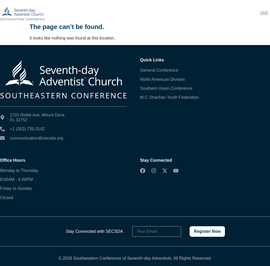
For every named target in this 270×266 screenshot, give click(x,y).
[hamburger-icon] (264, 13)
